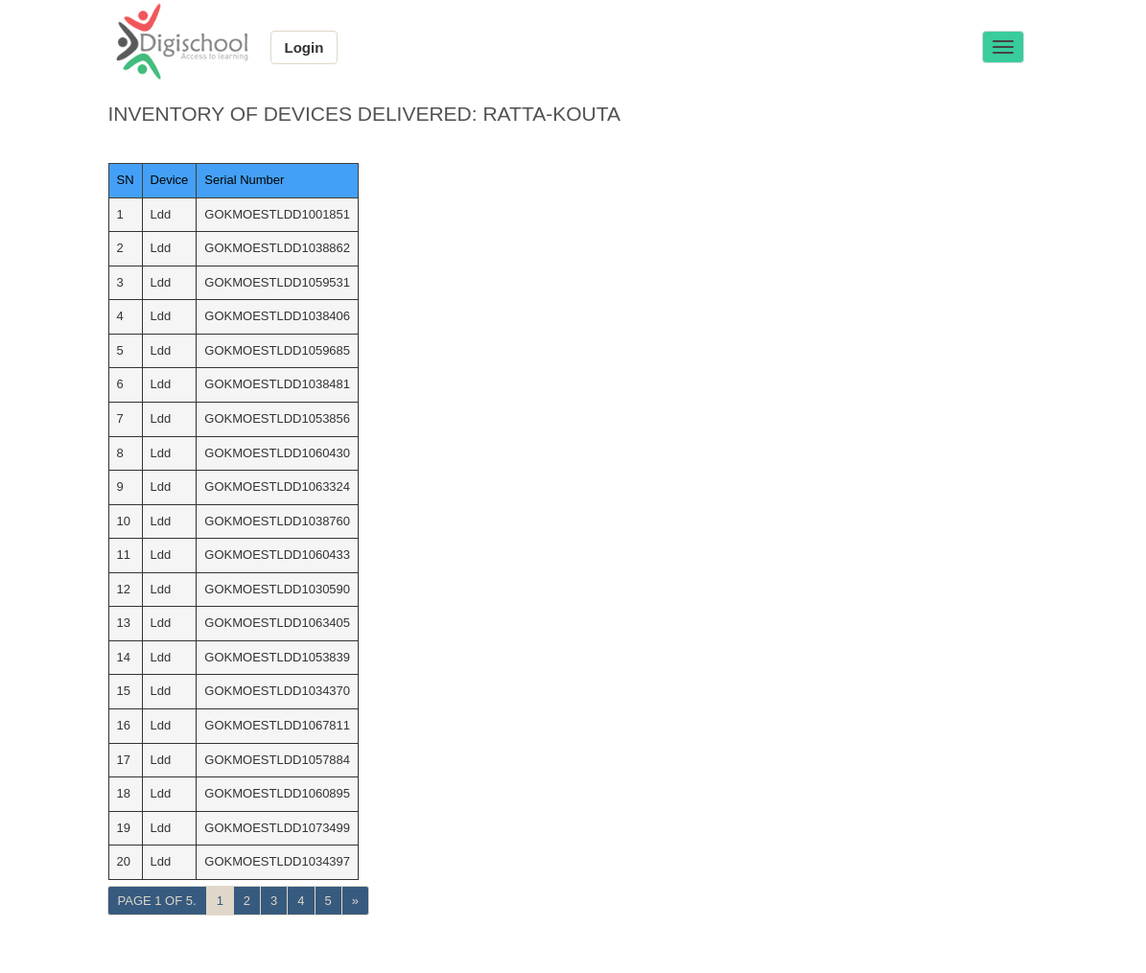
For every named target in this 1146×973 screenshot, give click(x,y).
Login (304, 47)
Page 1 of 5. (157, 900)
